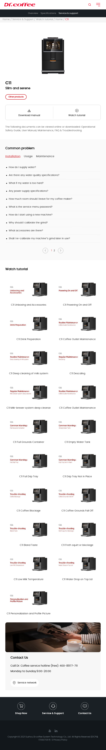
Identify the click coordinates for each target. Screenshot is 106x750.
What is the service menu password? (30, 207)
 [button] (45, 250)
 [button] (61, 250)
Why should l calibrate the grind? (28, 223)
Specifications (48, 13)
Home (6, 19)
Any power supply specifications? (28, 191)
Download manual (29, 112)
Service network (24, 683)
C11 (67, 19)
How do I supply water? (22, 167)
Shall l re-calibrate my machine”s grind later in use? (39, 238)
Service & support (68, 13)
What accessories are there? (26, 230)
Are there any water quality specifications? (34, 175)
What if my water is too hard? (26, 183)
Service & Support (23, 19)
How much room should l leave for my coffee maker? (40, 199)
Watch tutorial (44, 19)
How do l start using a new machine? (30, 215)
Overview (33, 13)
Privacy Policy (60, 740)
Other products (16, 97)
